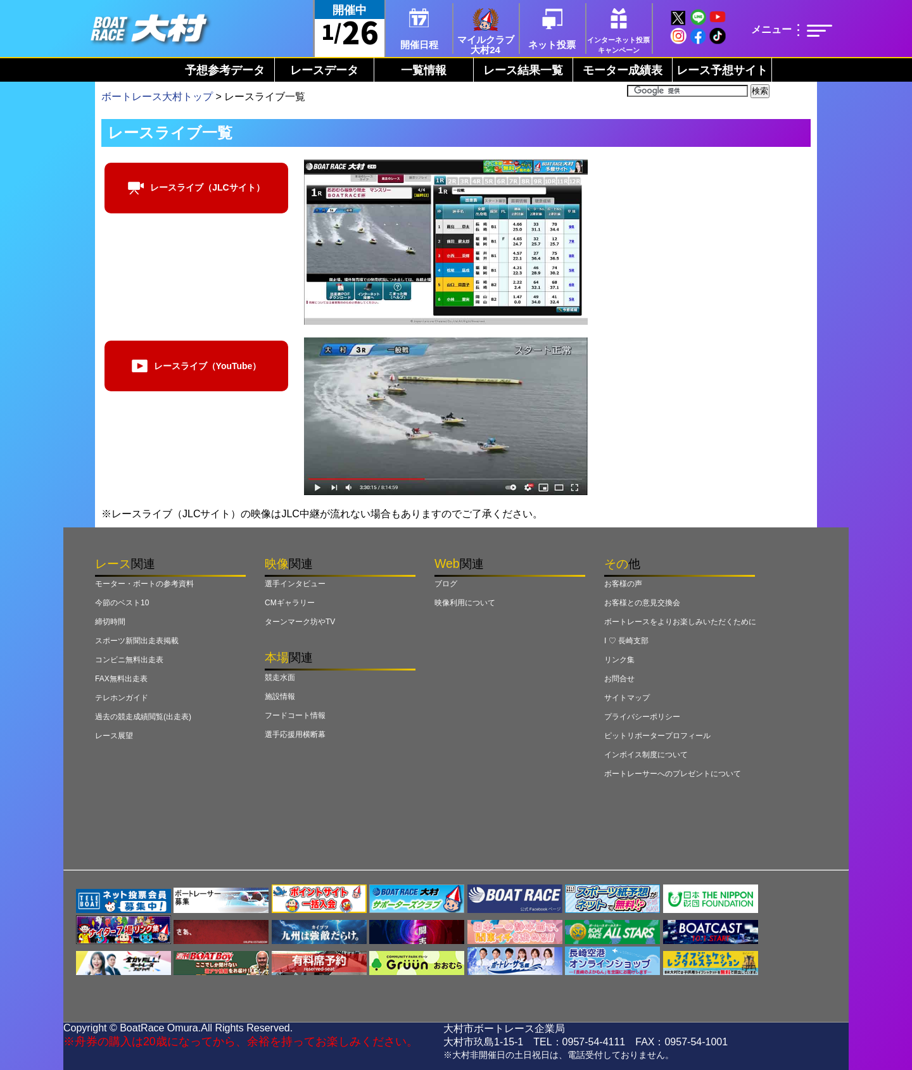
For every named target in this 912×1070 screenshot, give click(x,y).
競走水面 (280, 677)
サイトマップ (627, 697)
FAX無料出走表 (121, 678)
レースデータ (324, 70)
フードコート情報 (295, 715)
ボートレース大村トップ (157, 96)
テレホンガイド (121, 697)
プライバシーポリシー (642, 716)
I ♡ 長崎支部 (626, 640)
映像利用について (464, 602)
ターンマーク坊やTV (300, 621)
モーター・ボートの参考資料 (144, 583)
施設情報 (280, 696)
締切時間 (110, 621)
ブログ (445, 583)
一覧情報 (423, 70)
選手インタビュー (295, 583)
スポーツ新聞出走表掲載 (137, 640)
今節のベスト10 (122, 602)
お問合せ (619, 678)
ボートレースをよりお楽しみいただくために (680, 621)
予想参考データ (225, 70)
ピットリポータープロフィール (657, 735)
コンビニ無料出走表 (129, 659)
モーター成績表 (622, 70)
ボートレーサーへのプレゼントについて (672, 773)
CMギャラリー (290, 602)
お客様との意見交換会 (642, 602)
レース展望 (114, 735)
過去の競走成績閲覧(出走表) (143, 716)
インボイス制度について (646, 754)
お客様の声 (623, 583)
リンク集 (619, 659)
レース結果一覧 (523, 70)
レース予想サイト (722, 70)
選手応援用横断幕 (295, 734)
